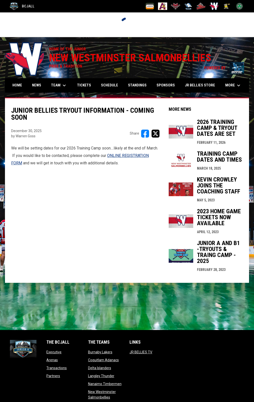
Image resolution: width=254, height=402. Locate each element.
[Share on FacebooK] (145, 134)
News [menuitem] (36, 85)
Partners (53, 376)
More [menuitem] (233, 85)
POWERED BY (224, 68)
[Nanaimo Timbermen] (201, 6)
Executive (54, 352)
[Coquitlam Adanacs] (162, 6)
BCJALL (22, 6)
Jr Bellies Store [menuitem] (202, 85)
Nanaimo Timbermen (105, 384)
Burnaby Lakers (100, 352)
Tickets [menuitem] (84, 85)
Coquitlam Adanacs (103, 360)
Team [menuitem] (59, 85)
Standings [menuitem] (137, 85)
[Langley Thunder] (188, 6)
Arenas (52, 360)
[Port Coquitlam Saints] (226, 6)
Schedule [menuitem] (109, 85)
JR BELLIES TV (140, 352)
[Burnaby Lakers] (150, 6)
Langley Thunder (101, 376)
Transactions (56, 368)
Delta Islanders (99, 368)
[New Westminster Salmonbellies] (214, 6)
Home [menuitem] (17, 85)
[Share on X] (155, 134)
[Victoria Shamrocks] (239, 6)
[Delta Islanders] (175, 6)
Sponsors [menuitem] (166, 85)
